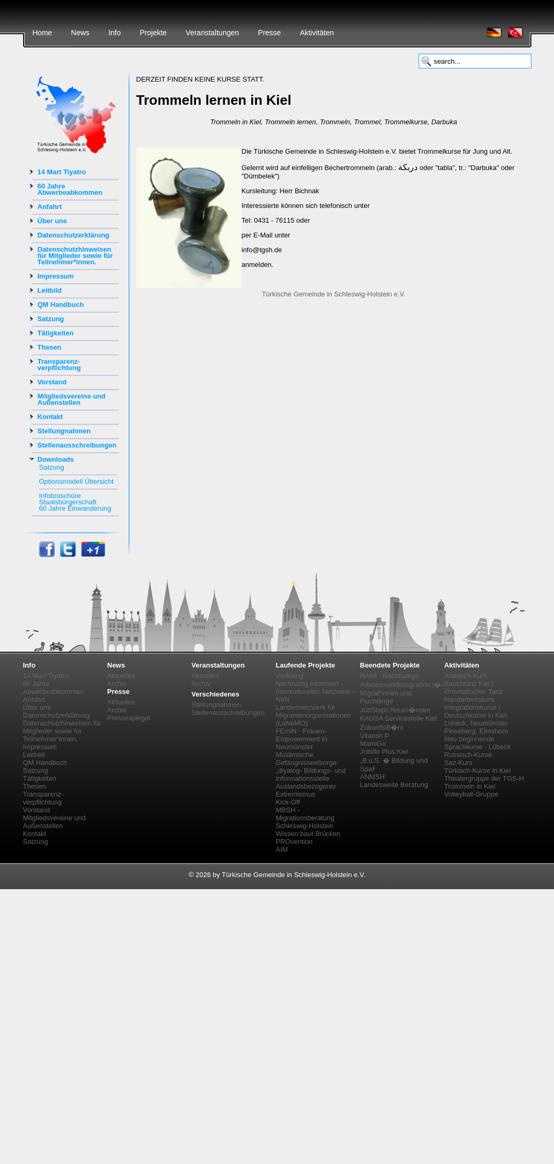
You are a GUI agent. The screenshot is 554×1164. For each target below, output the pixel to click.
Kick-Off (288, 802)
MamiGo (373, 744)
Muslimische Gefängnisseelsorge (306, 759)
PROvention (294, 841)
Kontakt (50, 417)
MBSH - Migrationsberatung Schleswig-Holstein (305, 818)
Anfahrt (49, 207)
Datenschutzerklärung (73, 235)
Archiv (116, 684)
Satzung (50, 319)
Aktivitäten (317, 32)
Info (114, 32)
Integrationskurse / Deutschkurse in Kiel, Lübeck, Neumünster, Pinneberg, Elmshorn (476, 719)
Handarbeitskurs (469, 699)
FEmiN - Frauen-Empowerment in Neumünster (302, 739)
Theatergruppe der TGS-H (484, 778)
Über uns (52, 221)
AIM (282, 849)
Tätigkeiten (55, 333)
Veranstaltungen (212, 32)
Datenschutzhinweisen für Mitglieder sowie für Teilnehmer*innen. (75, 255)
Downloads (55, 459)
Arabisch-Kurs (466, 676)
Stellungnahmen (64, 431)
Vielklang (290, 676)
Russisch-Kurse (468, 755)
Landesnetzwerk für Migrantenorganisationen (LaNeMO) (313, 715)
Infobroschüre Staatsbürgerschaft (67, 499)
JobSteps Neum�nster (395, 710)
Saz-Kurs (458, 763)
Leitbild (49, 290)
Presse (269, 32)
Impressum (55, 276)
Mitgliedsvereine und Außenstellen (71, 399)
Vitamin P (374, 736)
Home (42, 32)
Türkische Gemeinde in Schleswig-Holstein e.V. (333, 294)
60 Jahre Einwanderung (75, 508)
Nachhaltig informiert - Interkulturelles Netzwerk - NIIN (315, 691)
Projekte (153, 32)
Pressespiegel (129, 718)
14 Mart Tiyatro (61, 172)
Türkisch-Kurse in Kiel (477, 770)
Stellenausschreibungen (76, 445)
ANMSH (372, 777)
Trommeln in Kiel (470, 786)
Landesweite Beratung (394, 785)
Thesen (49, 347)
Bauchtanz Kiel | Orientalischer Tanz (473, 687)
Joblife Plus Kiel (384, 751)
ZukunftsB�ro (382, 727)
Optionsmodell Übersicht (76, 481)
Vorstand (51, 382)
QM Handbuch (60, 305)
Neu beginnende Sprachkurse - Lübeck (477, 743)
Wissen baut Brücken (308, 834)
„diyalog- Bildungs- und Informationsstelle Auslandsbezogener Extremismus (311, 782)
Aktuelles (121, 676)
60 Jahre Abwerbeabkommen (70, 189)
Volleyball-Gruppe (471, 794)
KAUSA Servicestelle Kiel (398, 718)
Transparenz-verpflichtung (59, 364)
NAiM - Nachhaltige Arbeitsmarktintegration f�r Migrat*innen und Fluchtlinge (401, 688)
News (80, 32)
